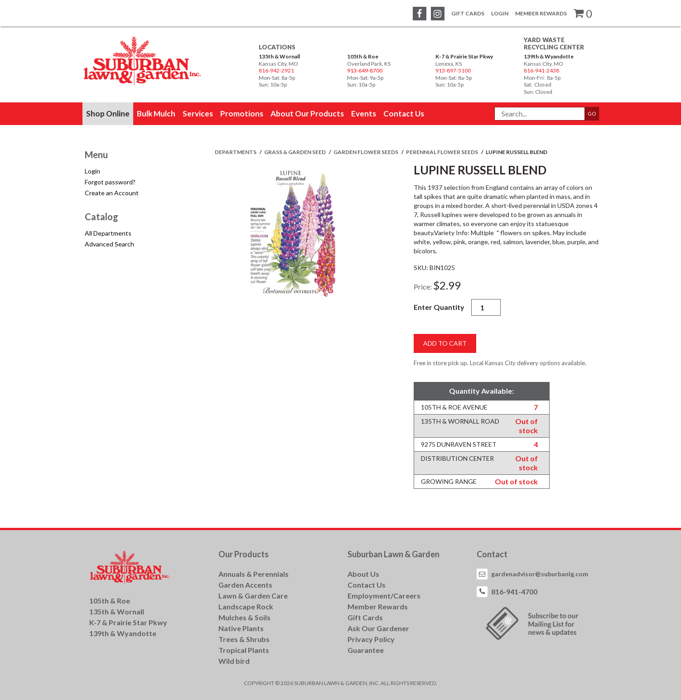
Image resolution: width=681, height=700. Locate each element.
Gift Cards (467, 13)
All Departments (108, 233)
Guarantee (366, 650)
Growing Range (449, 481)
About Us (363, 574)
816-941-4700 (514, 591)
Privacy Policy (371, 639)
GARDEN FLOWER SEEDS (366, 152)
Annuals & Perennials (253, 574)
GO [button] (592, 113)
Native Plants (241, 628)
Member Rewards (541, 13)
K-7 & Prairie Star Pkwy (464, 56)
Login (499, 13)
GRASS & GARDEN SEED (295, 152)
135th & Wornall (279, 56)
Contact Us (367, 584)
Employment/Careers (384, 595)
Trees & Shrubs (244, 639)
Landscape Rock (245, 606)
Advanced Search (109, 244)
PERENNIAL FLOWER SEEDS (442, 152)
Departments (236, 152)
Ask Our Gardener (378, 628)
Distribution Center (457, 458)
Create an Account (112, 193)
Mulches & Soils (244, 617)
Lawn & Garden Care (253, 595)
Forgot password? (110, 182)
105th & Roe (362, 56)
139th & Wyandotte (549, 56)
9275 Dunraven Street (459, 444)
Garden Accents (245, 584)
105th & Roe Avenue (454, 407)
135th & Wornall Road (460, 421)
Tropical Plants (243, 650)
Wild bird (234, 661)
